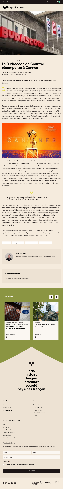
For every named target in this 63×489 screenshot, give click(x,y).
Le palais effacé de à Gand (45, 325)
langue (31, 378)
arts (31, 371)
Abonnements (7, 405)
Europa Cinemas (18, 243)
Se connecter (51, 2)
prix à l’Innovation (45, 243)
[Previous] (51, 297)
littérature (31, 381)
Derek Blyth (38, 334)
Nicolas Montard (10, 334)
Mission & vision (37, 410)
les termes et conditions (14, 464)
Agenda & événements (9, 430)
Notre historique (37, 407)
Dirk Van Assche (8, 72)
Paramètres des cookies (10, 438)
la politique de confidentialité (27, 464)
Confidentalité (7, 435)
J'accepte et (19, 465)
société (31, 385)
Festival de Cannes (32, 243)
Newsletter (6, 2)
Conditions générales (9, 432)
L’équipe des (39, 413)
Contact (35, 415)
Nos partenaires (7, 410)
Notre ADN (36, 405)
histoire (31, 374)
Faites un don (7, 407)
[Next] (56, 297)
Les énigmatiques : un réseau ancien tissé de (17, 326)
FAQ (4, 424)
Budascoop (7, 243)
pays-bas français (31, 389)
